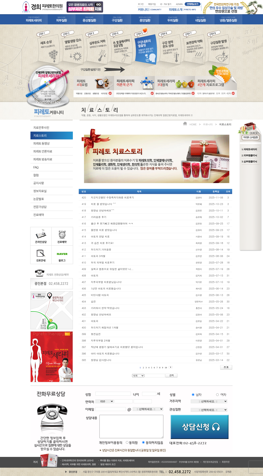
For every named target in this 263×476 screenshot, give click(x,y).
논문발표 (38, 198)
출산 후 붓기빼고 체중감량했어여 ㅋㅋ (112, 223)
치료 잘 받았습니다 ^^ (103, 204)
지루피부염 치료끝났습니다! (106, 282)
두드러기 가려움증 (101, 249)
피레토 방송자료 (42, 159)
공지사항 (38, 183)
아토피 (94, 275)
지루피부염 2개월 (100, 340)
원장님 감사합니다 (101, 360)
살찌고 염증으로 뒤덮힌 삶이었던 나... (112, 269)
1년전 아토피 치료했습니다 (106, 288)
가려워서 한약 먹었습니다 (105, 308)
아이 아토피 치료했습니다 (105, 353)
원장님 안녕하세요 (101, 314)
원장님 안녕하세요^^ (102, 210)
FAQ (35, 167)
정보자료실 (39, 191)
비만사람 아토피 (100, 295)
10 (166, 367)
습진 (93, 301)
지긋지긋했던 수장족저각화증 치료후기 (112, 197)
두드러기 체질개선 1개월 (104, 327)
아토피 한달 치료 (100, 236)
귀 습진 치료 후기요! (102, 243)
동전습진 (96, 334)
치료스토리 (39, 135)
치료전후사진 (41, 127)
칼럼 (36, 175)
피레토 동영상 (41, 143)
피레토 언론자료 (42, 151)
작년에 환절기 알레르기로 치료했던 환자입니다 (117, 347)
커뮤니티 (208, 124)
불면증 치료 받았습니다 (104, 230)
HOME (193, 124)
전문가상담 (39, 206)
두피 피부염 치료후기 (102, 262)
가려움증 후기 (98, 217)
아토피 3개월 (98, 256)
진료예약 (38, 214)
